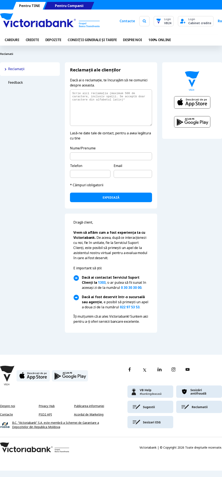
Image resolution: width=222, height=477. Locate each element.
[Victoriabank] (50, 21)
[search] (144, 21)
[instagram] (173, 376)
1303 (102, 288)
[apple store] (33, 384)
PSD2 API (45, 421)
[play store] (70, 384)
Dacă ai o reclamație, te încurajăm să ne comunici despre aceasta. (108, 83)
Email (118, 172)
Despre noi (7, 412)
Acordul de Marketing (88, 421)
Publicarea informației (89, 412)
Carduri (12, 40)
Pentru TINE (29, 6)
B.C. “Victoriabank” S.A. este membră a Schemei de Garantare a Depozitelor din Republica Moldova (55, 431)
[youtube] (187, 376)
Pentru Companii (69, 6)
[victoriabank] (150, 398)
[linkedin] (160, 376)
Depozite (53, 40)
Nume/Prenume (83, 154)
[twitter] (144, 376)
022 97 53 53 (130, 313)
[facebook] (129, 376)
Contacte (127, 21)
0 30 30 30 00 (131, 294)
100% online (159, 40)
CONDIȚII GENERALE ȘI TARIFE (92, 40)
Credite (32, 40)
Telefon (76, 172)
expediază (111, 204)
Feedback (15, 82)
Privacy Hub (47, 412)
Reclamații (16, 69)
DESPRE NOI (132, 40)
